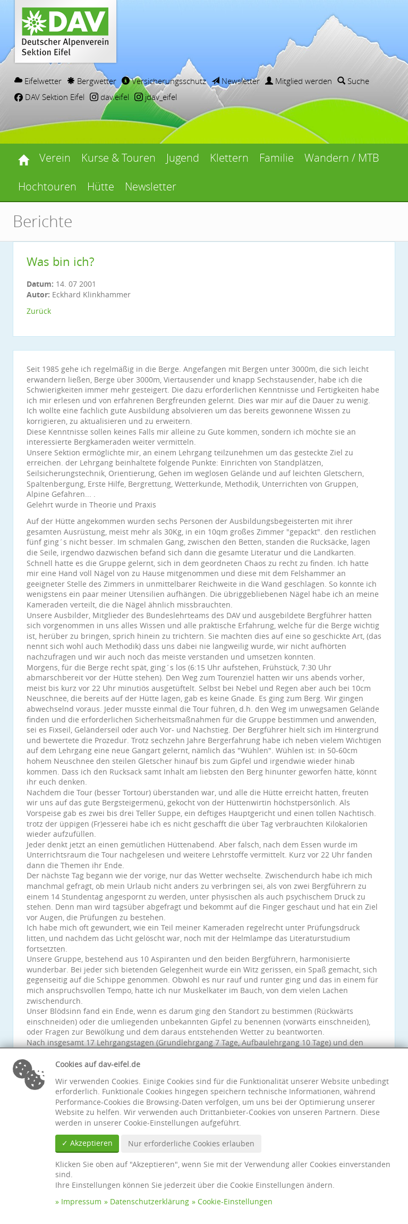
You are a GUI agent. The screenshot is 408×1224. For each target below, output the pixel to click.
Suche (353, 81)
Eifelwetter (38, 81)
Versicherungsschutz (164, 81)
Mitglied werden (298, 81)
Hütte (100, 186)
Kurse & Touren (118, 158)
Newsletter (235, 81)
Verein (55, 158)
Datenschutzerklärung (149, 1201)
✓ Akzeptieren (87, 1143)
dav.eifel (109, 96)
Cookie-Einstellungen (235, 1201)
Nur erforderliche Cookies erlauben (191, 1143)
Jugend (182, 158)
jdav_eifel (155, 96)
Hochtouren (47, 186)
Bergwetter (91, 81)
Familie (276, 158)
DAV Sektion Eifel (49, 96)
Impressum (81, 1201)
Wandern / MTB (341, 158)
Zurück (39, 311)
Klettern (229, 158)
